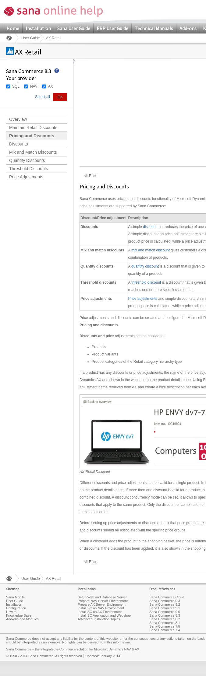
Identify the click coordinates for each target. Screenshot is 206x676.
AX (50, 86)
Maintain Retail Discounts (33, 127)
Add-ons (188, 28)
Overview (18, 119)
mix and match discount (150, 250)
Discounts (18, 144)
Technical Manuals (154, 28)
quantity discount (145, 266)
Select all (42, 97)
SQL (16, 86)
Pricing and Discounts (31, 135)
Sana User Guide (73, 28)
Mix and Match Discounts (33, 152)
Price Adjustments (26, 176)
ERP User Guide (112, 28)
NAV (33, 86)
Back (93, 176)
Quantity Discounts (27, 160)
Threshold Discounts (28, 168)
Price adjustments (142, 298)
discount (150, 227)
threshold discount (146, 282)
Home (12, 28)
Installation (38, 28)
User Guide (30, 38)
